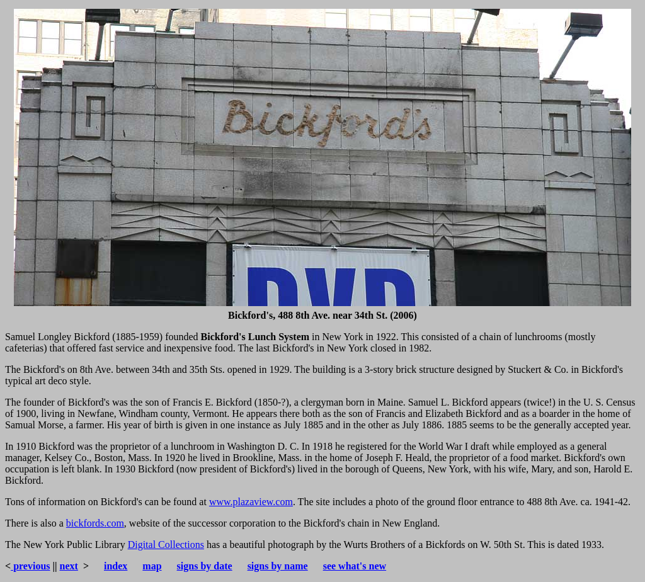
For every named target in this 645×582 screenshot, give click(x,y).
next (69, 566)
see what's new (354, 566)
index (115, 566)
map (151, 566)
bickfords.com (95, 523)
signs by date (204, 566)
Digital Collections (166, 544)
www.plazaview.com (251, 501)
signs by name (278, 566)
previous (30, 566)
